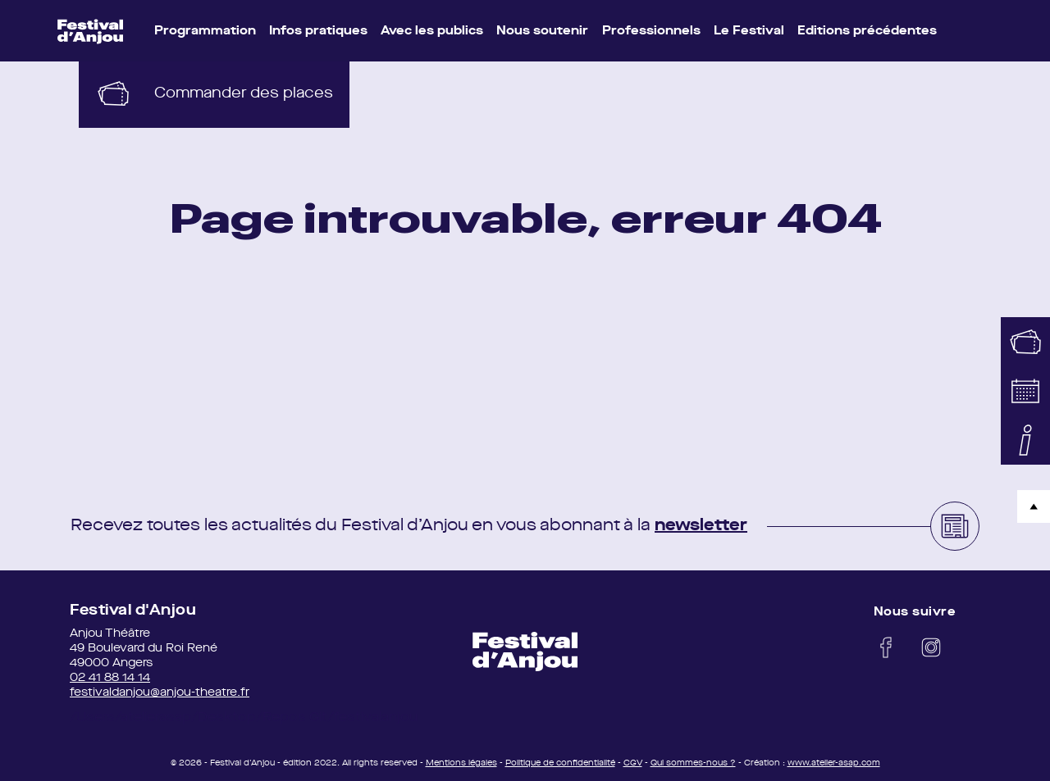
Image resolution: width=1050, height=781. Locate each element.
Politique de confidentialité (560, 763)
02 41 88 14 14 (110, 677)
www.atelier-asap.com (834, 763)
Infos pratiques (318, 31)
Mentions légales (461, 763)
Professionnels (651, 31)
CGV (632, 763)
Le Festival (749, 31)
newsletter (701, 526)
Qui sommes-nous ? (693, 763)
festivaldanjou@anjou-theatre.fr (159, 692)
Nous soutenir (542, 31)
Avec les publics (432, 31)
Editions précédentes (867, 31)
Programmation (205, 31)
